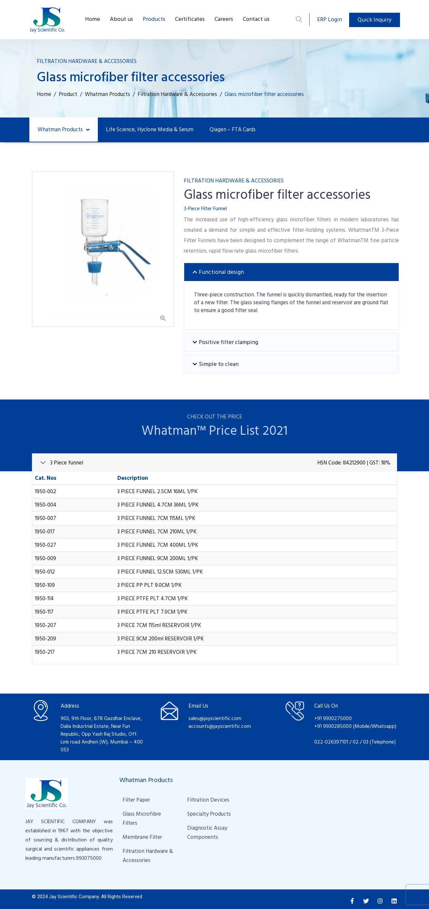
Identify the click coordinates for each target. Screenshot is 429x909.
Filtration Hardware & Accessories (148, 856)
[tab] (291, 272)
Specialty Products (209, 814)
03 (366, 742)
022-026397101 (331, 742)
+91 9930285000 (333, 726)
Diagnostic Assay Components (208, 832)
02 (356, 742)
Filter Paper (136, 800)
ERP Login (329, 19)
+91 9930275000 (333, 718)
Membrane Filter (142, 837)
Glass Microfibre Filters (142, 818)
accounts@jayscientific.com (219, 726)
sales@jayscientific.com (214, 718)
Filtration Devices (208, 800)
